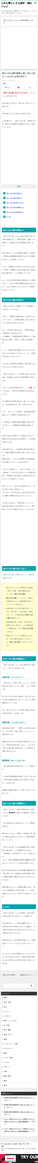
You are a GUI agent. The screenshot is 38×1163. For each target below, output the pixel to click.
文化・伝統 (7, 1002)
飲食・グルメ (8, 1034)
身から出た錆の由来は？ (14, 198)
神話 (5, 1085)
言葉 (4, 83)
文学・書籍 (7, 1030)
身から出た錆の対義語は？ (15, 212)
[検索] (18, 986)
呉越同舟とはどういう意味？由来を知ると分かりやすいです (28, 975)
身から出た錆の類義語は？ (15, 207)
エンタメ (7, 1062)
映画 (5, 1053)
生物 (5, 1071)
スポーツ (7, 1067)
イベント (7, 1011)
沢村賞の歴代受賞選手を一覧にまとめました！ (19, 1097)
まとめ (8, 217)
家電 (5, 1039)
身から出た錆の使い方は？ (15, 202)
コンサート (7, 1016)
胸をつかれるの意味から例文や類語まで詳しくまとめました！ (11, 975)
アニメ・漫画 (8, 1057)
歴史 (5, 1081)
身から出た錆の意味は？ (14, 193)
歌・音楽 (7, 1025)
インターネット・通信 (11, 1044)
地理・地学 (7, 1076)
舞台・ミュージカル (10, 1020)
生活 (5, 1007)
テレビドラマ (8, 1048)
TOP (16, 1144)
